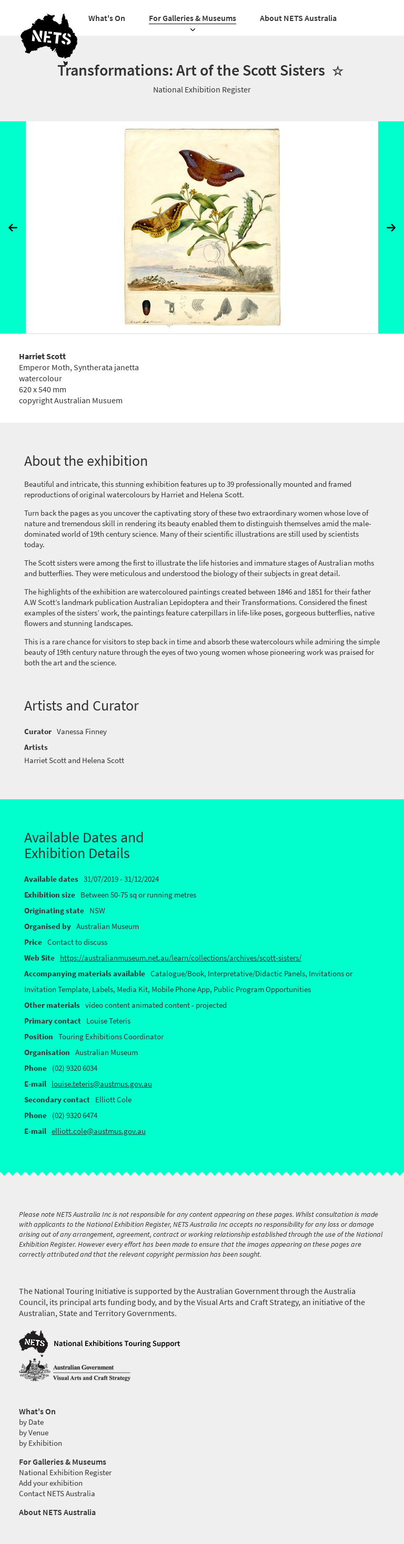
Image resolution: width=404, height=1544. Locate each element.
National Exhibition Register (65, 1472)
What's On (106, 18)
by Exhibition (40, 1443)
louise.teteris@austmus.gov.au (102, 1084)
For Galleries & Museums (192, 18)
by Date (31, 1422)
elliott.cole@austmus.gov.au (99, 1131)
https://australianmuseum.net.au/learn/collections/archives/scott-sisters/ (180, 958)
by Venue (33, 1432)
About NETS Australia (298, 18)
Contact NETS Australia (57, 1493)
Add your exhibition (51, 1483)
